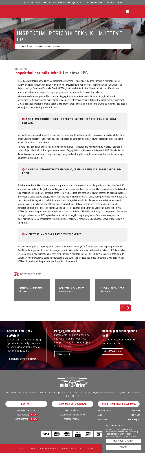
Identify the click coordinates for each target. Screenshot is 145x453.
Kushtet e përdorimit (84, 448)
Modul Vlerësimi (112, 351)
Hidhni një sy (63, 354)
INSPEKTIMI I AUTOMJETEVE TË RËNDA (113, 290)
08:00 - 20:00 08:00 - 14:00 (98, 2)
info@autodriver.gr (26, 410)
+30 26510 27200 (59, 2)
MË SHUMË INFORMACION (123, 441)
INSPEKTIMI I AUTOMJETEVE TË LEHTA (32, 290)
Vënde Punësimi (72, 410)
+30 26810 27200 (36, 2)
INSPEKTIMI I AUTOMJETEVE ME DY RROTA (72, 290)
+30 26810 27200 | (22, 415)
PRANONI (123, 447)
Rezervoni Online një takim (22, 358)
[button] (122, 307)
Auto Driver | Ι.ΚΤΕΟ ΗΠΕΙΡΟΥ (27, 12)
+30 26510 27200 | (21, 419)
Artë (33, 415)
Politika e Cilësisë (72, 419)
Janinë (33, 419)
